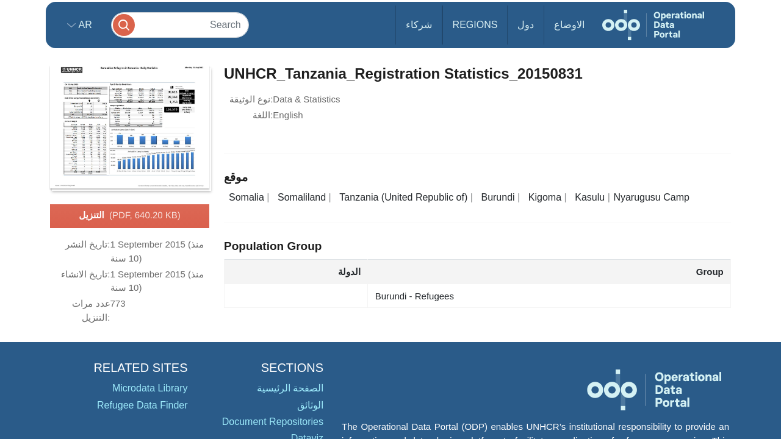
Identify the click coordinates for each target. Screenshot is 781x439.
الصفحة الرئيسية (290, 388)
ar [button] (84, 25)
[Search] (180, 24)
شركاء (419, 25)
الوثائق (310, 405)
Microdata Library (150, 388)
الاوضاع (569, 25)
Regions (475, 25)
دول (525, 25)
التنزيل (130, 215)
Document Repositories (272, 421)
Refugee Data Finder (142, 405)
